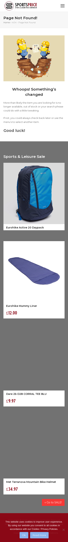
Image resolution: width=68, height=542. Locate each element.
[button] (63, 5)
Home (6, 22)
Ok (24, 535)
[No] (63, 529)
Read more (39, 535)
